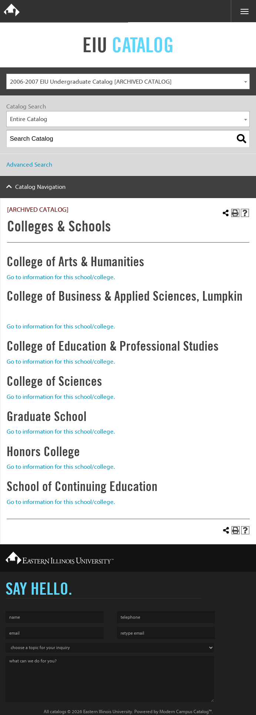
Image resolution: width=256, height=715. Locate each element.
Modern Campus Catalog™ (185, 711)
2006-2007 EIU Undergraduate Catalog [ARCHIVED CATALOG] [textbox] (91, 81)
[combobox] (128, 82)
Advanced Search (29, 164)
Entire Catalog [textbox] (28, 119)
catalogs (58, 711)
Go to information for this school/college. (61, 277)
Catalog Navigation (40, 186)
